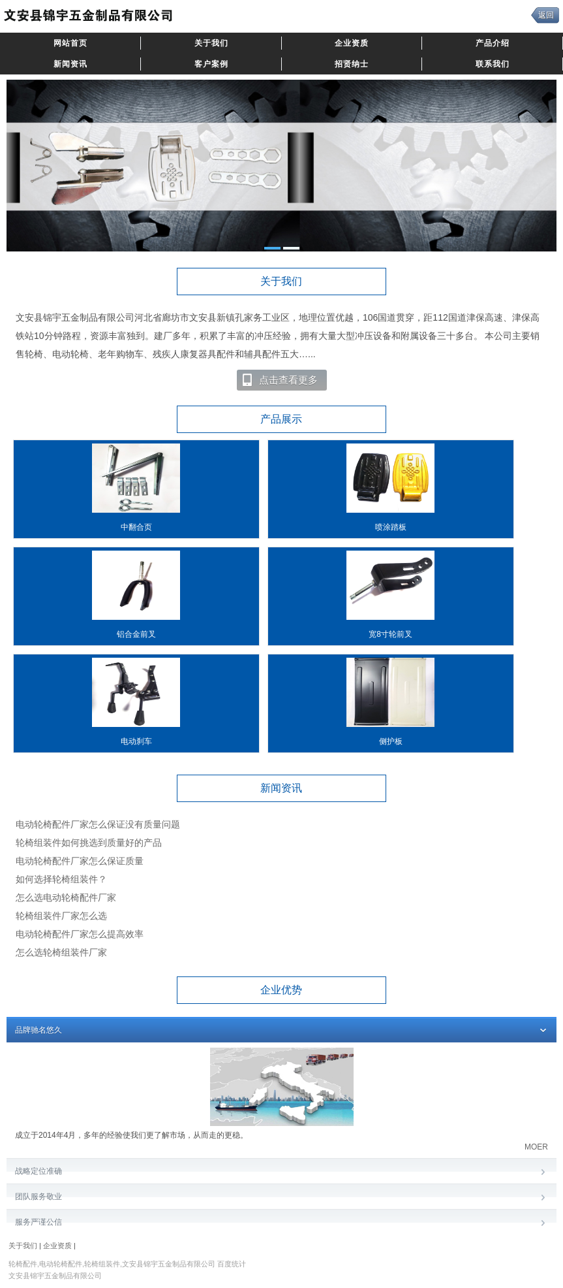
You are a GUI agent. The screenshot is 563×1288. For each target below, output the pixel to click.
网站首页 (70, 43)
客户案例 (211, 64)
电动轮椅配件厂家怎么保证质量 (80, 861)
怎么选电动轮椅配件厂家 (66, 897)
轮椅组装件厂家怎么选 (61, 915)
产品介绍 (493, 43)
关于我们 (211, 43)
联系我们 (493, 64)
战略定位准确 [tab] (281, 1172)
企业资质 (352, 43)
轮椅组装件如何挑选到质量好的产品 (89, 842)
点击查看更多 (279, 380)
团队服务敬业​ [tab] (281, 1197)
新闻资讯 (70, 64)
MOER (536, 1146)
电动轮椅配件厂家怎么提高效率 (80, 934)
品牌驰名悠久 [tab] (281, 1031)
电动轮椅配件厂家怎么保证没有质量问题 (98, 824)
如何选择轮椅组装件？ (61, 879)
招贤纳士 (352, 64)
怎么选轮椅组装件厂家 (61, 952)
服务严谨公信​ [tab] (281, 1223)
